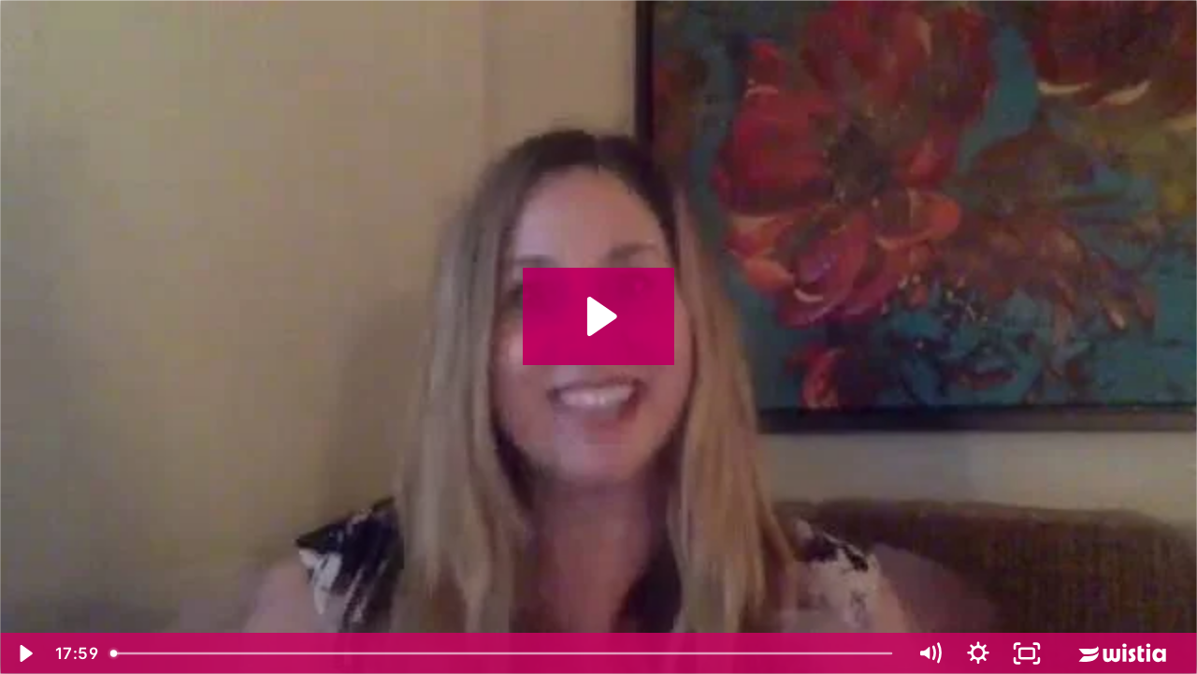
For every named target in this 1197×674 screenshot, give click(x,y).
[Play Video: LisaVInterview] (599, 316)
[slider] (503, 653)
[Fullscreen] (1026, 653)
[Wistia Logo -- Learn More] (1124, 653)
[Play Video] (24, 653)
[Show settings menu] (978, 653)
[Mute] (929, 653)
